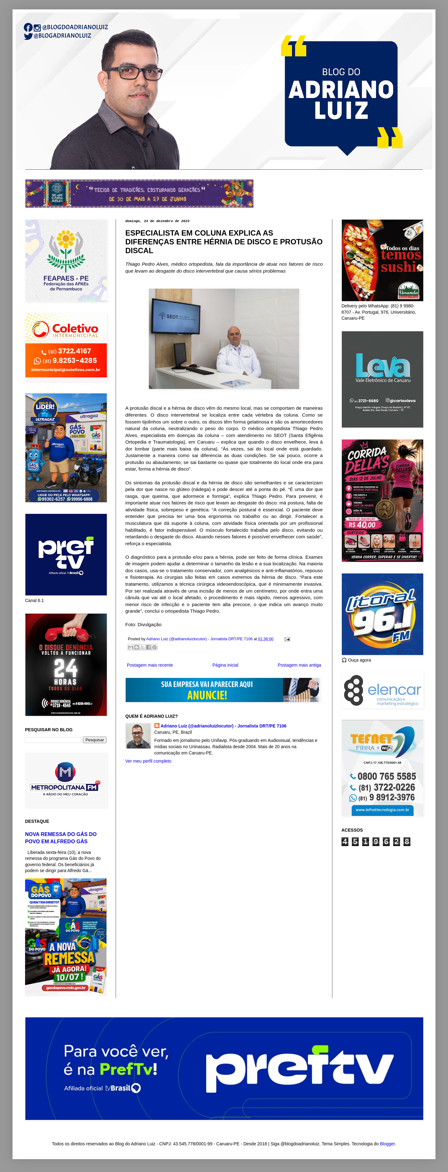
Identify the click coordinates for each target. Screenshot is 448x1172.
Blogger (387, 1143)
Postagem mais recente (150, 665)
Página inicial (225, 665)
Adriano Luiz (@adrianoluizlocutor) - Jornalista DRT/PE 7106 (224, 725)
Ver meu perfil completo (148, 761)
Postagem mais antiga (299, 665)
